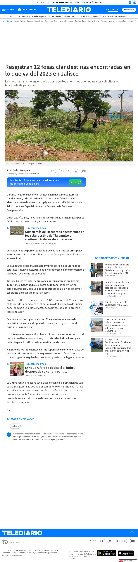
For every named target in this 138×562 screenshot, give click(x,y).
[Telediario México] (69, 9)
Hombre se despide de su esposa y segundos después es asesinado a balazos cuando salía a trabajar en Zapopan (117, 288)
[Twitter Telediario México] (110, 541)
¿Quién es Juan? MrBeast (124, 21)
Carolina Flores (80, 21)
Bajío (91, 2)
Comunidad (25, 16)
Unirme (73, 182)
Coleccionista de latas (35, 21)
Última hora (15, 16)
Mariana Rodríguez (66, 21)
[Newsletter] (134, 3)
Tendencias (57, 16)
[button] (54, 171)
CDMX (37, 2)
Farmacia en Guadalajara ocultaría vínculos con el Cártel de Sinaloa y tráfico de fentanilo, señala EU (117, 269)
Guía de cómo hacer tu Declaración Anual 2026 (116, 303)
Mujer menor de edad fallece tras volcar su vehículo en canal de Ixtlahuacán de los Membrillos (115, 325)
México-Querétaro (107, 21)
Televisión (122, 16)
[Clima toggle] (25, 10)
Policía (35, 16)
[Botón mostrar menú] (8, 9)
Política (106, 16)
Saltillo (84, 2)
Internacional (86, 16)
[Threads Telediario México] (125, 541)
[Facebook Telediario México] (102, 541)
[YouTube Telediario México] (132, 541)
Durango (99, 2)
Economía (97, 16)
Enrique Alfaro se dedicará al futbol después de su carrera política (50, 369)
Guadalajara (58, 2)
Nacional (66, 16)
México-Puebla (19, 21)
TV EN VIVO (113, 9)
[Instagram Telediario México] (117, 541)
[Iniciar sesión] (130, 2)
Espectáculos (45, 16)
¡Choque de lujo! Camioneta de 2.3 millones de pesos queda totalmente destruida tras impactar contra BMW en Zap (118, 346)
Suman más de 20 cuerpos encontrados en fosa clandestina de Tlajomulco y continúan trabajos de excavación (54, 236)
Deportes (75, 16)
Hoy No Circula (93, 21)
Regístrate (129, 9)
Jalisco (15, 426)
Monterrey (46, 2)
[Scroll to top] (132, 533)
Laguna (68, 2)
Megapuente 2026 (51, 21)
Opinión (113, 16)
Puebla (76, 2)
